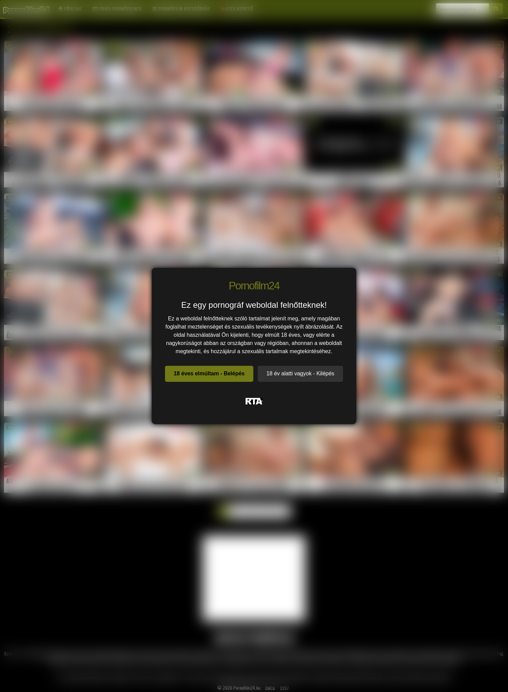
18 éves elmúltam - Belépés (209, 373)
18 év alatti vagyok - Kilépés (300, 373)
